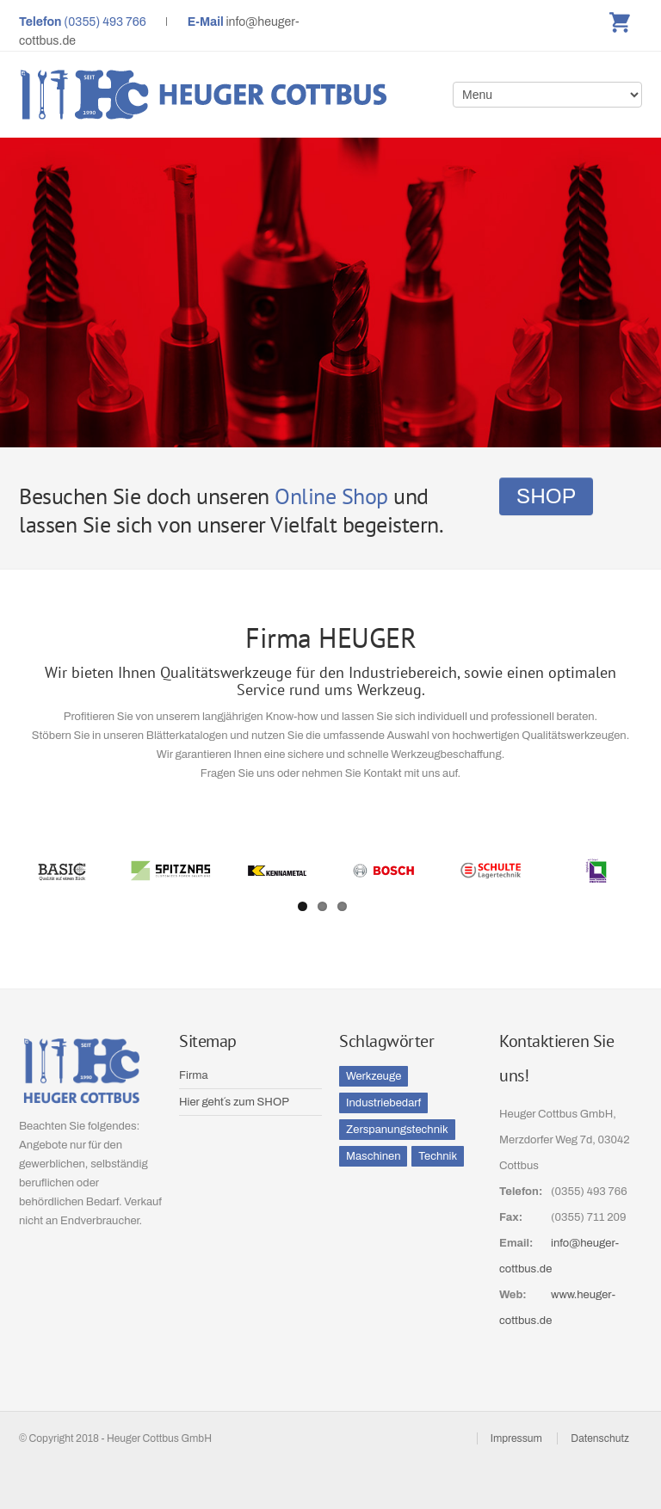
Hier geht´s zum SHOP (234, 1102)
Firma (193, 1075)
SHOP (546, 496)
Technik (437, 1156)
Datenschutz (600, 1438)
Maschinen (373, 1156)
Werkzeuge (373, 1076)
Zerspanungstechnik (397, 1130)
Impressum (516, 1438)
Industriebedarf (383, 1103)
